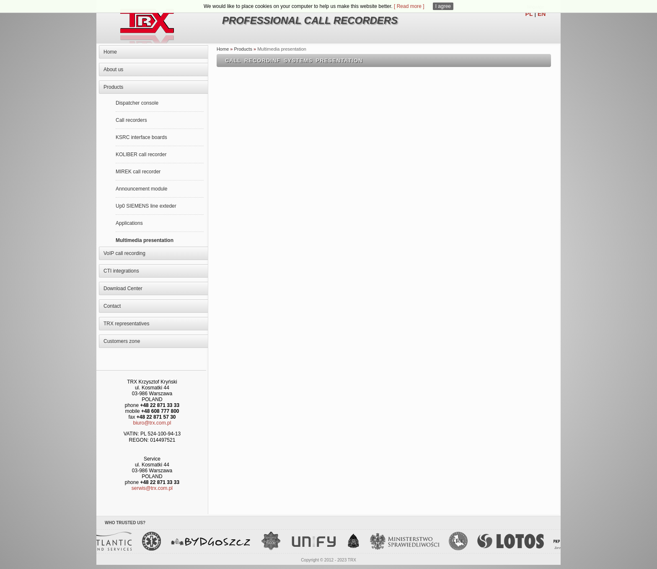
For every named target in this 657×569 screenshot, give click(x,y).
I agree (443, 6)
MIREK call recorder (138, 172)
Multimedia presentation (144, 240)
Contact (112, 306)
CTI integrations (121, 271)
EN (542, 13)
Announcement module (141, 189)
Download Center (122, 288)
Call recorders (131, 120)
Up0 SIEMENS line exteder (146, 206)
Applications (129, 223)
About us (113, 69)
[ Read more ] (409, 6)
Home (110, 52)
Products (113, 87)
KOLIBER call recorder (141, 154)
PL (529, 13)
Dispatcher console (137, 103)
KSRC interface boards (141, 137)
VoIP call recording (124, 253)
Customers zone (121, 341)
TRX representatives (126, 324)
